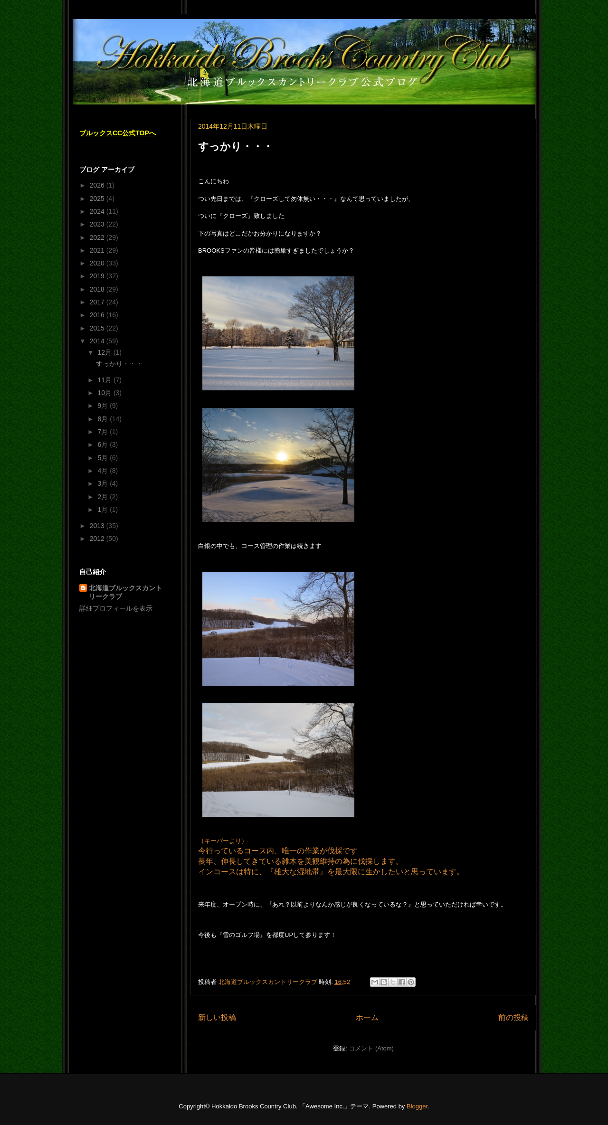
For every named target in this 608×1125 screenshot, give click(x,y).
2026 (98, 185)
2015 (98, 328)
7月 (103, 431)
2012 (98, 538)
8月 (103, 419)
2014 (98, 341)
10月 (105, 393)
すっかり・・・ (235, 146)
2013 (98, 525)
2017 (98, 302)
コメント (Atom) (371, 1048)
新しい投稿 (217, 1017)
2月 (103, 497)
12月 (105, 352)
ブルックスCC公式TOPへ (117, 133)
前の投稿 (513, 1017)
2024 (98, 211)
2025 (98, 198)
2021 (98, 250)
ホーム (367, 1017)
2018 (98, 289)
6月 (103, 444)
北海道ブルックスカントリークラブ (125, 592)
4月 (103, 470)
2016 (98, 315)
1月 (103, 509)
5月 (103, 458)
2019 (98, 276)
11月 (105, 380)
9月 (103, 405)
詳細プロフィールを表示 (115, 608)
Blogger (417, 1106)
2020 (98, 263)
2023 (98, 224)
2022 (98, 237)
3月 (103, 483)
